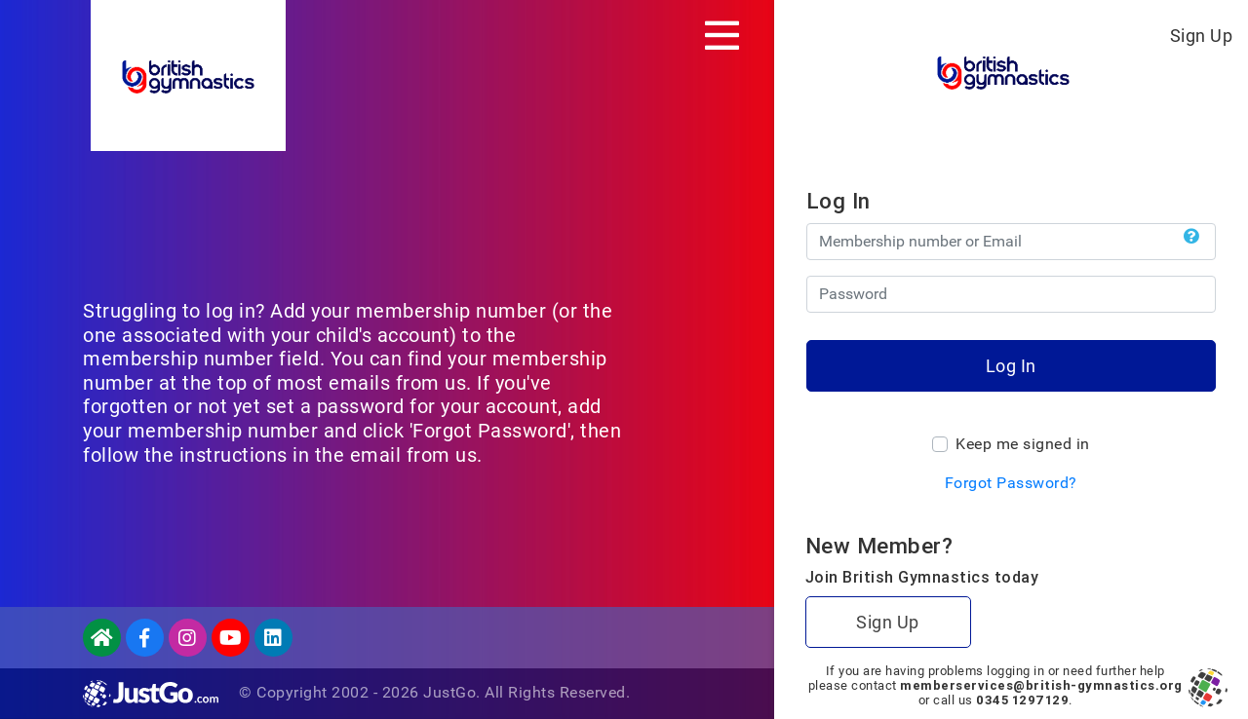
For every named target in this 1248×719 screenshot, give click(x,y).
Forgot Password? (1011, 482)
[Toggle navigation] (722, 35)
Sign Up (1201, 35)
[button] (1192, 236)
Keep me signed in (1023, 444)
